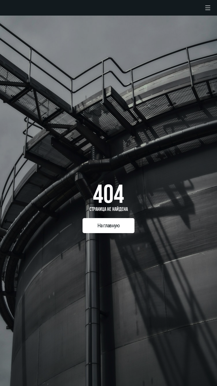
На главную (109, 225)
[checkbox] (207, 7)
